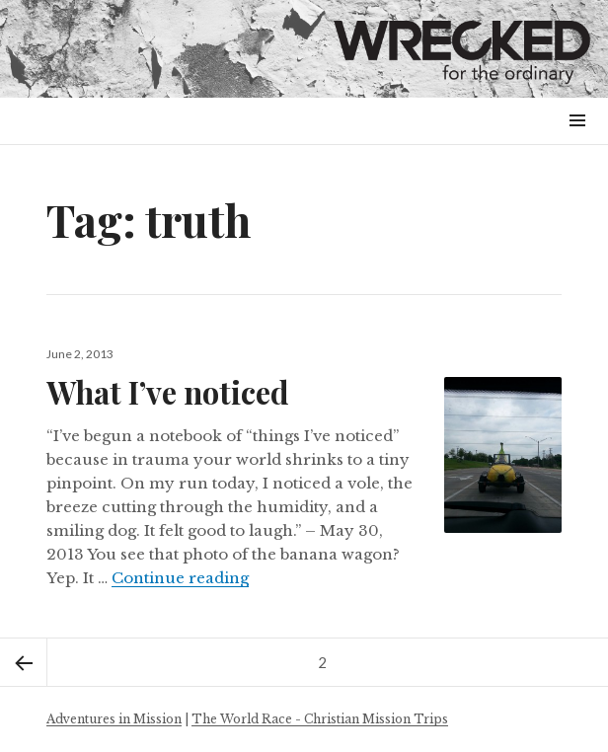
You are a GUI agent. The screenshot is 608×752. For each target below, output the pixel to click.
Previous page (23, 662)
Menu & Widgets (577, 142)
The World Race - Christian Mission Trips (319, 719)
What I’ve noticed (167, 392)
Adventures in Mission (114, 719)
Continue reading (180, 577)
